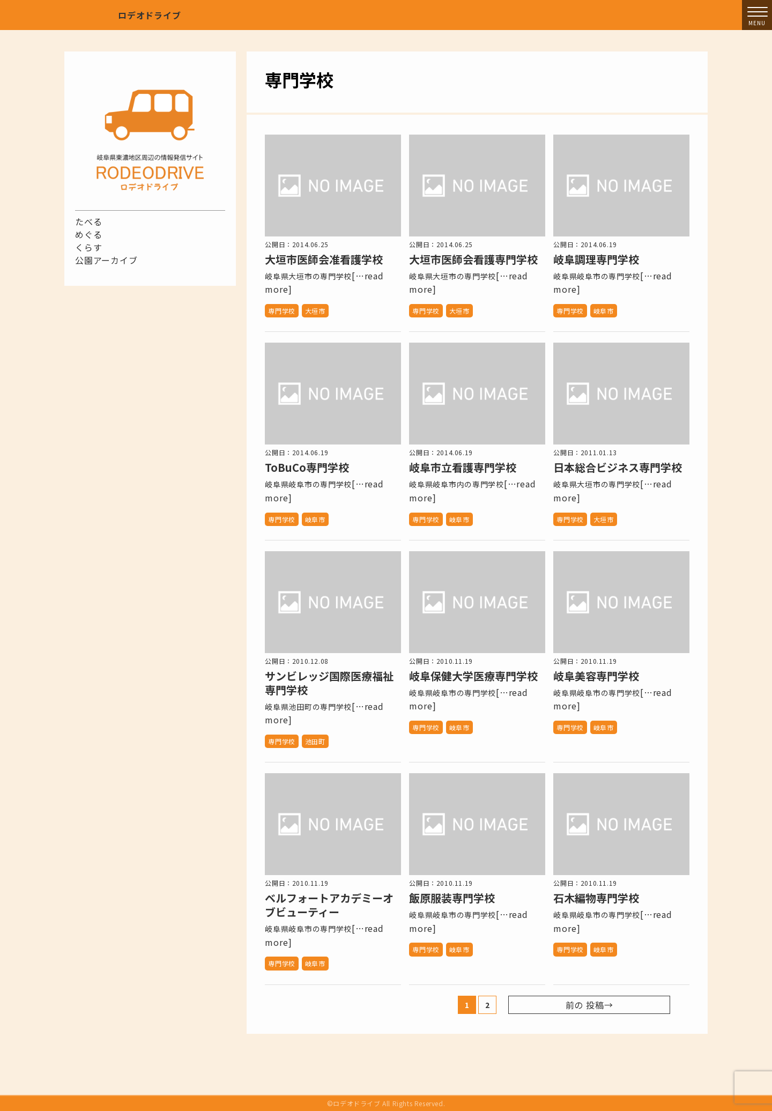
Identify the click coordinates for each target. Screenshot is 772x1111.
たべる (88, 221)
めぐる (88, 234)
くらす (88, 247)
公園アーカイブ (106, 260)
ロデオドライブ (149, 15)
